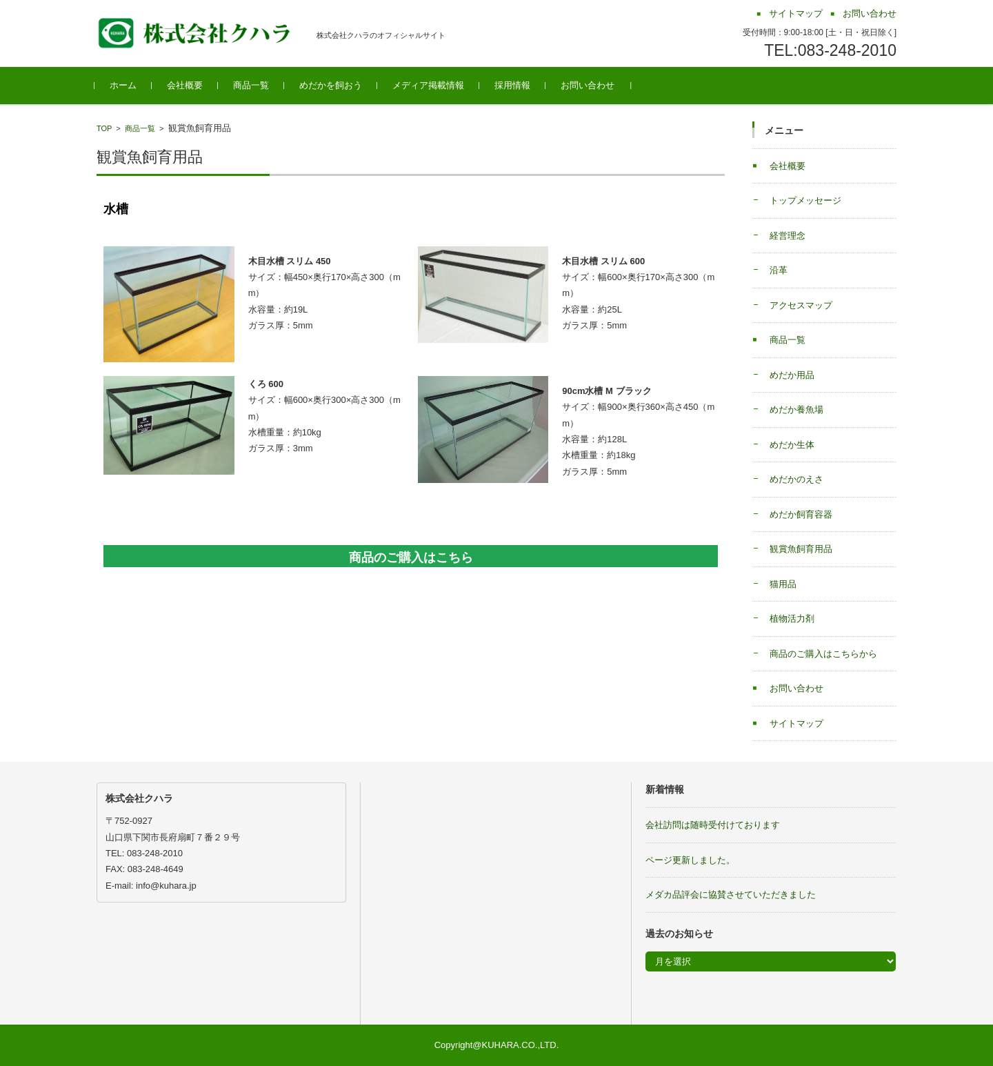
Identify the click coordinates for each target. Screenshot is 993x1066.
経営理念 (787, 235)
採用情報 (514, 85)
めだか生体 (792, 445)
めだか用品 (792, 375)
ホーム (125, 85)
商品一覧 (253, 85)
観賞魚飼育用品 (801, 549)
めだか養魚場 (796, 409)
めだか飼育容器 (801, 514)
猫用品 (783, 584)
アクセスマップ (801, 305)
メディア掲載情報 (430, 85)
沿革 (779, 270)
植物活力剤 (792, 618)
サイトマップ (796, 723)
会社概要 (187, 85)
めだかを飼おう (332, 85)
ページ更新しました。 (690, 860)
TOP (104, 128)
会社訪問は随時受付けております (712, 825)
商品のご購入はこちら (411, 557)
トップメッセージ (805, 200)
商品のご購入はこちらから (823, 654)
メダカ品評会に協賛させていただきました (730, 894)
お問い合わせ (589, 85)
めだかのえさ (796, 479)
